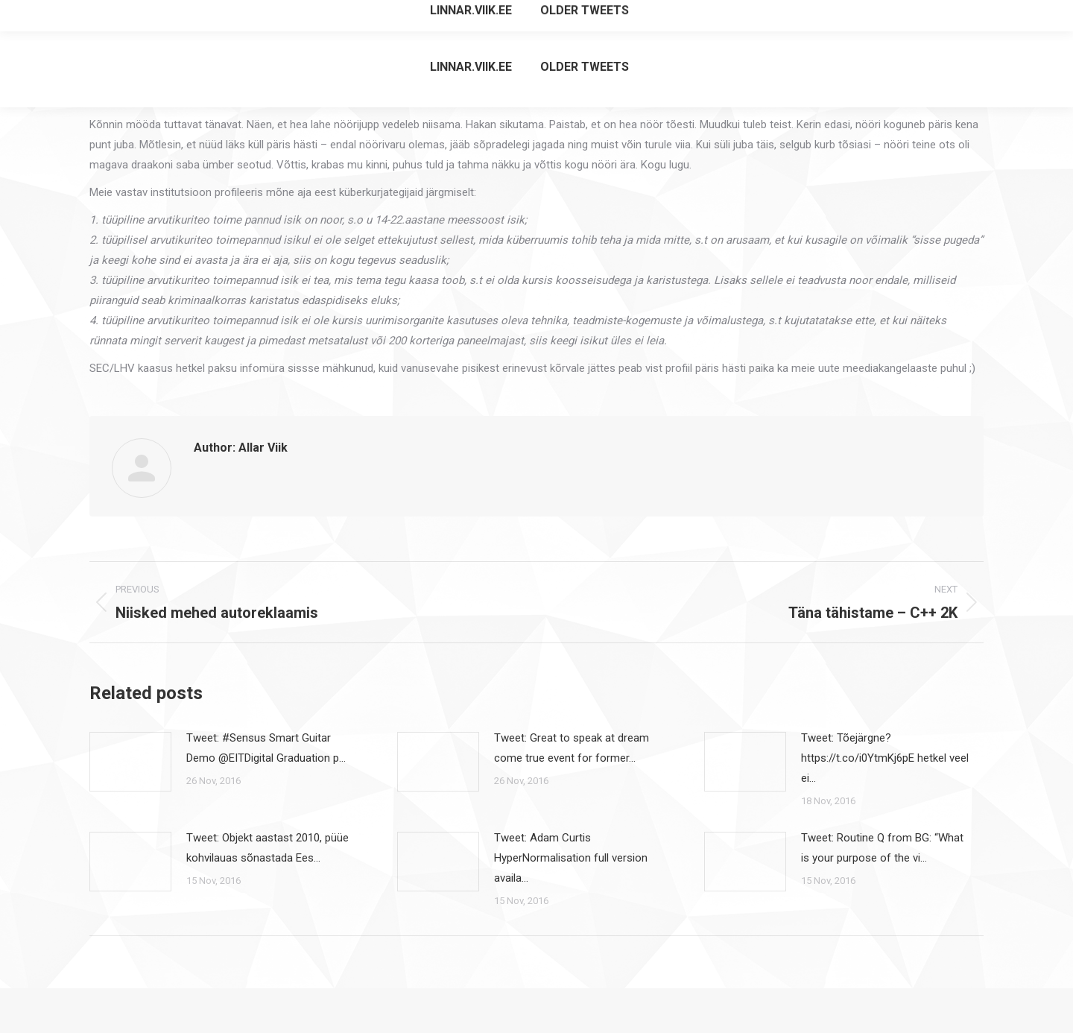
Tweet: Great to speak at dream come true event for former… (571, 748)
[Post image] (130, 762)
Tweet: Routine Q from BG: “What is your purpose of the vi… (882, 848)
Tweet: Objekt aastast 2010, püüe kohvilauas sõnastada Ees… (267, 848)
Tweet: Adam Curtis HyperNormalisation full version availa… (571, 858)
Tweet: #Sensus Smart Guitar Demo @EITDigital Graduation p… (266, 748)
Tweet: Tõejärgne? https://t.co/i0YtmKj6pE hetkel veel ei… (885, 758)
